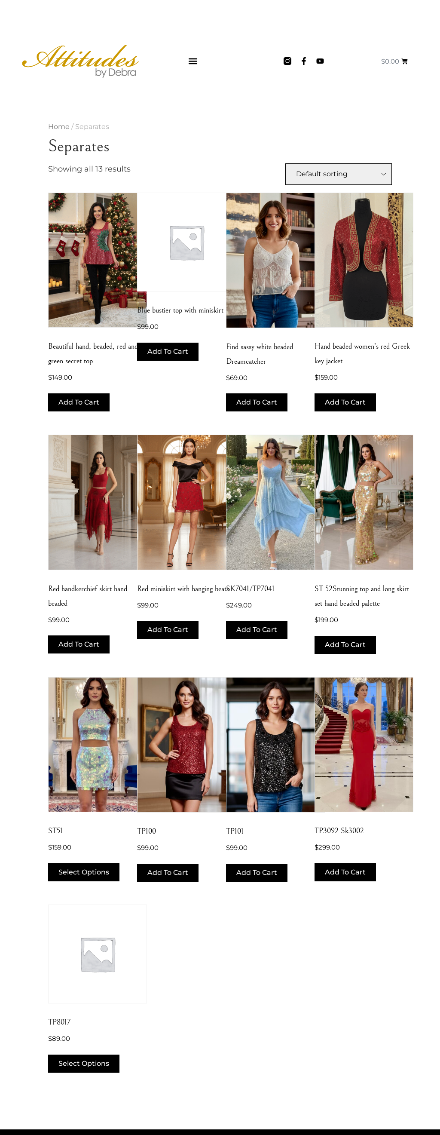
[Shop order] (338, 174)
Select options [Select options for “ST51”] (83, 872)
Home (59, 127)
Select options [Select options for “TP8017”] (83, 1063)
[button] (193, 61)
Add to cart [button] (78, 402)
